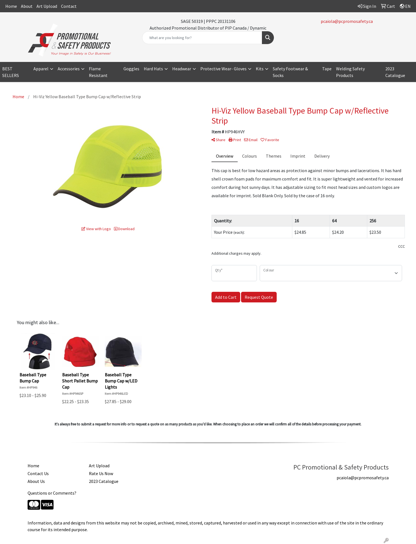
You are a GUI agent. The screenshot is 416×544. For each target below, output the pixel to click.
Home (11, 6)
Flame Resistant (98, 72)
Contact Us (38, 473)
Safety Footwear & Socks (290, 72)
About (27, 6)
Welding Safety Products (350, 72)
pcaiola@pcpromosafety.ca (347, 21)
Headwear (181, 68)
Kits (260, 68)
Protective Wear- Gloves (223, 68)
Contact (69, 6)
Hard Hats (153, 68)
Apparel (40, 68)
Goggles (131, 68)
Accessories (69, 68)
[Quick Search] (202, 37)
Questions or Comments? (52, 493)
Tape (327, 68)
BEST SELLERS (10, 72)
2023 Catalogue (395, 72)
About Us (36, 481)
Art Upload (47, 6)
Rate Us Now (101, 473)
